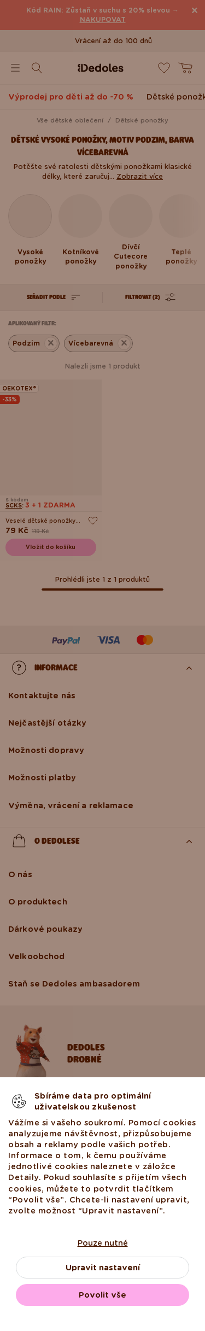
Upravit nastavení (103, 1267)
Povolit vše (102, 1295)
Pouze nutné (103, 1243)
